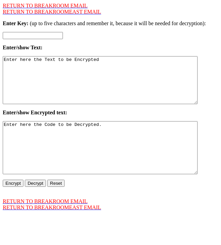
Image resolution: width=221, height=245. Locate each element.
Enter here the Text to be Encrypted (112, 84)
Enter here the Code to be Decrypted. (112, 162)
